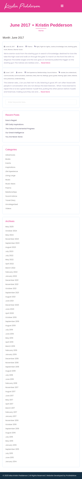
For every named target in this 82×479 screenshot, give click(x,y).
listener (74, 76)
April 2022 (9, 263)
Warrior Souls (18, 50)
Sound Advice (52, 72)
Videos (8, 208)
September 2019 (12, 321)
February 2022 (11, 272)
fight (38, 47)
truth (5, 50)
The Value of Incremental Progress (20, 128)
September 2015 (12, 449)
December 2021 (11, 280)
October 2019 (11, 317)
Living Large (10, 175)
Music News (10, 184)
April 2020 (9, 313)
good (51, 76)
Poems (30, 47)
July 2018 (9, 375)
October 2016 (11, 424)
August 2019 (10, 325)
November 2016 (11, 420)
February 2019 (11, 350)
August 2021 (10, 297)
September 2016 (12, 428)
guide (55, 76)
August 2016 (10, 433)
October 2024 (11, 231)
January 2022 (11, 276)
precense (10, 79)
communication (19, 76)
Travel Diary (10, 200)
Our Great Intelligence (14, 132)
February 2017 (11, 412)
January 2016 (11, 445)
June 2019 (9, 334)
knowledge (60, 47)
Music (7, 179)
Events (8, 163)
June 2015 (9, 457)
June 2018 (9, 379)
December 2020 (12, 305)
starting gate (72, 47)
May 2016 (9, 441)
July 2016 (9, 437)
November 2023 (12, 239)
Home (41, 30)
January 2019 (11, 354)
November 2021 (11, 284)
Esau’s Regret (11, 120)
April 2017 (9, 404)
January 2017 (10, 416)
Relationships (42, 72)
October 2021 (10, 288)
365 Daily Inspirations (14, 124)
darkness (29, 76)
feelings (45, 76)
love (65, 47)
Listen (69, 76)
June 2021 (9, 301)
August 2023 (10, 247)
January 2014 (11, 461)
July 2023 (9, 251)
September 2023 (12, 243)
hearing (60, 76)
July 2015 (9, 453)
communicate (9, 76)
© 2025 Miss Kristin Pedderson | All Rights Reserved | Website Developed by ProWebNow (39, 475)
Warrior (10, 50)
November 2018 (11, 362)
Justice (53, 47)
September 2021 (12, 292)
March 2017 (10, 408)
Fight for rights (45, 47)
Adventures (10, 155)
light (65, 76)
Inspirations (10, 167)
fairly (34, 76)
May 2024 (9, 235)
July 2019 (9, 329)
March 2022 (10, 268)
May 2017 (9, 400)
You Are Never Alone (13, 137)
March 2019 (10, 346)
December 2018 (12, 358)
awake (63, 72)
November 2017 (11, 387)
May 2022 (9, 259)
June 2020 (9, 309)
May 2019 (9, 338)
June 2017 (9, 395)
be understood (71, 72)
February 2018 (11, 383)
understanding (19, 79)
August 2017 (10, 391)
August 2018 (10, 371)
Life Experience (32, 72)
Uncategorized (11, 204)
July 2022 (9, 255)
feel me (39, 76)
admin (21, 47)
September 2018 (12, 367)
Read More (45, 63)
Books (7, 159)
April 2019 (9, 342)
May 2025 (9, 226)
